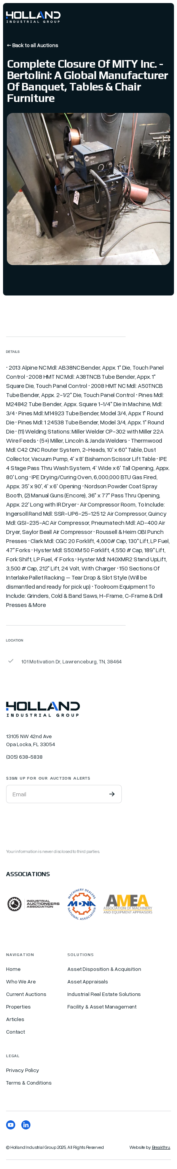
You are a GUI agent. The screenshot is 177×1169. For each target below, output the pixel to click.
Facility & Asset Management (102, 1006)
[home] (33, 17)
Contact (15, 1031)
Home (13, 969)
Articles (15, 1019)
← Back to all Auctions (32, 45)
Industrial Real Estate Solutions (104, 994)
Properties (18, 1006)
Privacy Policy (22, 1070)
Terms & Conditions (29, 1082)
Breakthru (161, 1147)
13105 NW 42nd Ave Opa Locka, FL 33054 (30, 740)
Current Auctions (26, 994)
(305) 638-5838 (24, 756)
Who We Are (20, 981)
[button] (164, 17)
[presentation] (64, 824)
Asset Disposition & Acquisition (104, 969)
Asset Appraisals (87, 981)
